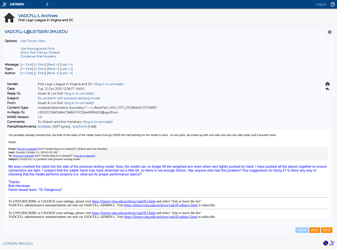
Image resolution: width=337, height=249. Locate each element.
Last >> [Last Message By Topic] (66, 69)
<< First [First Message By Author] (26, 73)
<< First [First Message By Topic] (26, 69)
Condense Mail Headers (38, 56)
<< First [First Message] (26, 64)
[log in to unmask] (109, 84)
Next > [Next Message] (53, 64)
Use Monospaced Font (37, 49)
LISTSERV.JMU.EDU (17, 244)
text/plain (44, 126)
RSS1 (315, 230)
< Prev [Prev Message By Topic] (40, 69)
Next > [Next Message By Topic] (53, 69)
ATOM (302, 230)
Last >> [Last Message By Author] (66, 73)
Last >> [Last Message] (66, 64)
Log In (321, 4)
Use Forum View (32, 41)
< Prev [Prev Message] (40, 64)
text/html (79, 126)
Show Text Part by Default (40, 52)
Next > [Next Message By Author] (53, 73)
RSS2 (327, 230)
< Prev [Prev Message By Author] (40, 73)
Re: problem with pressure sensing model (69, 98)
